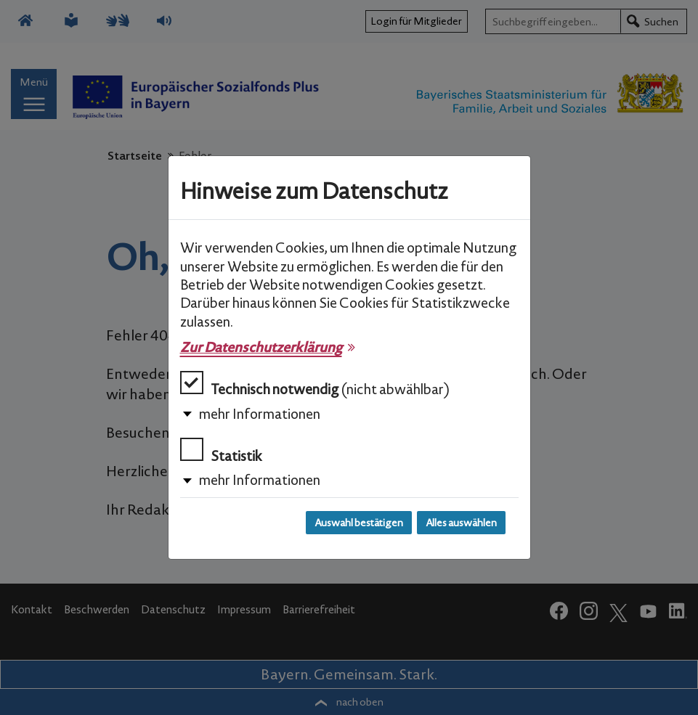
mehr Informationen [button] (259, 413)
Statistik (221, 451)
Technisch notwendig (315, 384)
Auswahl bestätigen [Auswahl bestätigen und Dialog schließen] (358, 522)
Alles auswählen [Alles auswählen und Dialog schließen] (461, 522)
